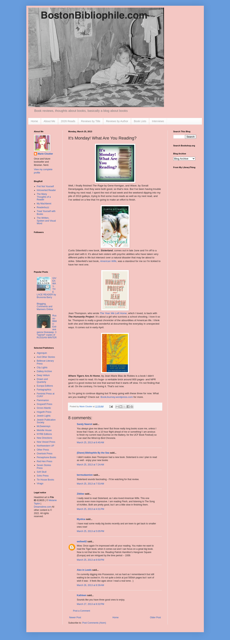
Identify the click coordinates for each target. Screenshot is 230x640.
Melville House (44, 430)
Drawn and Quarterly (42, 380)
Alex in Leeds (84, 570)
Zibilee (80, 493)
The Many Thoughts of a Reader (44, 197)
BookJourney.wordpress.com (117, 397)
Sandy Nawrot (84, 424)
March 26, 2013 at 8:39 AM (90, 585)
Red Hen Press (44, 461)
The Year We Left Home (113, 313)
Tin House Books (45, 479)
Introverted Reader (46, 190)
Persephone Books (46, 457)
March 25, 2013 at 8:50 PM (90, 560)
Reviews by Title (90, 121)
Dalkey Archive (44, 371)
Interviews (158, 121)
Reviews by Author (117, 121)
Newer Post (75, 617)
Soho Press (43, 475)
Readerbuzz (43, 207)
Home (34, 121)
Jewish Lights (44, 415)
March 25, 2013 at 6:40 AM (90, 442)
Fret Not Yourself (45, 186)
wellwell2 (82, 541)
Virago (40, 483)
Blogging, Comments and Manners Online (45, 306)
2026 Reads (68, 121)
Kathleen (82, 595)
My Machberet (44, 203)
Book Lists (140, 121)
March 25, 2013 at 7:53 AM (90, 483)
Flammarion (43, 400)
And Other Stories (46, 357)
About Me (49, 121)
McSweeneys (43, 426)
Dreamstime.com (42, 506)
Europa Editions (45, 385)
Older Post (155, 617)
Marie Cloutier (45, 153)
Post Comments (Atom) (94, 622)
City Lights (42, 367)
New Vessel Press (46, 442)
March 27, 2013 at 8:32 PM (90, 604)
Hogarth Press (44, 412)
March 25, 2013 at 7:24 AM (90, 464)
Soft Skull (42, 472)
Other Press (43, 449)
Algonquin (42, 353)
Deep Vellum (43, 375)
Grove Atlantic (44, 408)
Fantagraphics (44, 389)
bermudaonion (85, 475)
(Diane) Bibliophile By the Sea (93, 452)
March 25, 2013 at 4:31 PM (90, 509)
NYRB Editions (44, 434)
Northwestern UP (45, 445)
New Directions (44, 438)
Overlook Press (44, 453)
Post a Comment (81, 610)
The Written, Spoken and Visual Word (46, 221)
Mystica (81, 519)
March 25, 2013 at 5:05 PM (90, 531)
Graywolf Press (44, 404)
